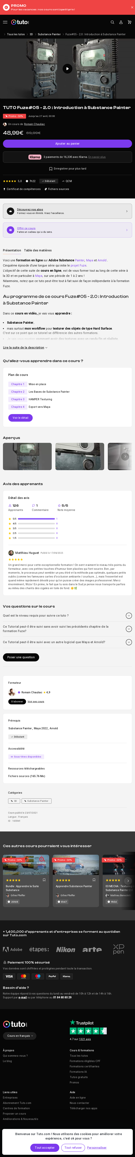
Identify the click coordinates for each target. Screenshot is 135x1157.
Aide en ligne (78, 1097)
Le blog (7, 1061)
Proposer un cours (14, 1113)
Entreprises (10, 1097)
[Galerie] (67, 456)
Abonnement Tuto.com (17, 1102)
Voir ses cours (36, 701)
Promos (74, 1082)
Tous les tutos (16, 34)
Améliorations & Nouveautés (20, 1119)
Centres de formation (16, 1108)
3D (31, 34)
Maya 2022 (41, 728)
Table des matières (38, 250)
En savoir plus (97, 156)
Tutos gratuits (79, 1077)
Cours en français (20, 1035)
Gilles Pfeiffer (18, 895)
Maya (89, 260)
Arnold (102, 260)
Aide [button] (72, 1092)
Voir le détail (20, 417)
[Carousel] (67, 881)
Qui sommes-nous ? (15, 1055)
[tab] (12, 250)
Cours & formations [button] (82, 1050)
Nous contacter (79, 1102)
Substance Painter (49, 34)
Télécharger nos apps (84, 1108)
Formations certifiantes (85, 1066)
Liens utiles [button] (10, 1092)
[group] (27, 456)
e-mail (22, 997)
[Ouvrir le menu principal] (5, 22)
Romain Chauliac (34, 124)
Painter (79, 260)
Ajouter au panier (67, 143)
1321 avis (85, 1039)
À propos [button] (8, 1050)
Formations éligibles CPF (85, 1061)
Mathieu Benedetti (120, 895)
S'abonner (17, 701)
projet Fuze (79, 265)
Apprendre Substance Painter (74, 886)
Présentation (12, 250)
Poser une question (21, 657)
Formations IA (78, 1071)
